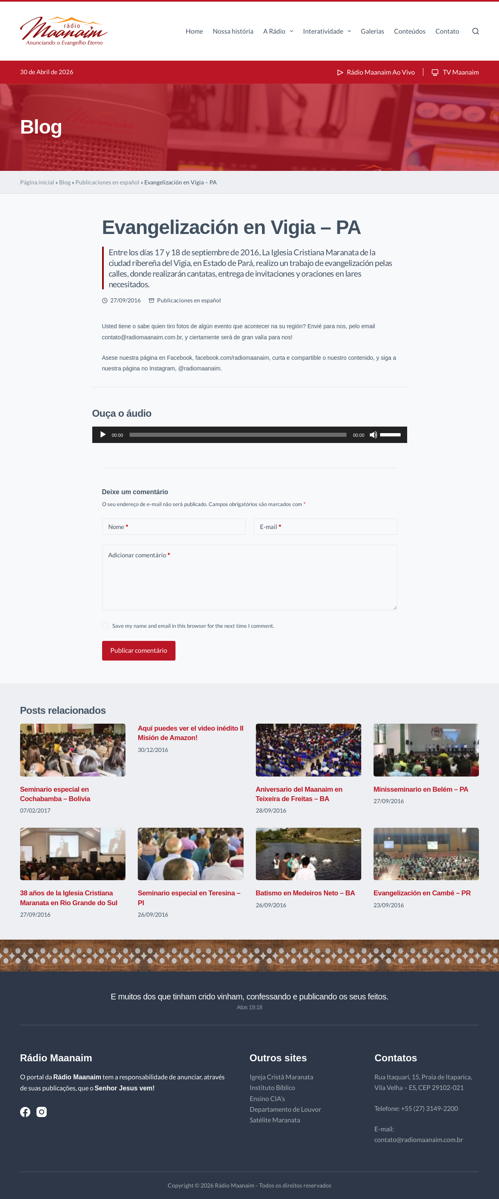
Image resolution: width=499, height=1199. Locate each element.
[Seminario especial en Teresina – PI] (190, 854)
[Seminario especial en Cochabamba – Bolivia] (72, 750)
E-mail (270, 527)
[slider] (238, 435)
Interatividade (328, 31)
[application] (249, 435)
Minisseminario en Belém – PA (424, 789)
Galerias (372, 31)
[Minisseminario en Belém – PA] (426, 750)
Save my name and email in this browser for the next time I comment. (193, 625)
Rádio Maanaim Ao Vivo (375, 72)
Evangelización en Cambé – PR (426, 893)
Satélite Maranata (275, 1120)
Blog (65, 182)
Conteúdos (410, 31)
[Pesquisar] (475, 31)
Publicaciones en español (107, 182)
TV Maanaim (454, 72)
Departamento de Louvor (285, 1109)
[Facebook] (25, 1112)
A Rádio (279, 31)
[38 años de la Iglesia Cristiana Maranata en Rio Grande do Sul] (72, 854)
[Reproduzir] (103, 435)
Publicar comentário (138, 650)
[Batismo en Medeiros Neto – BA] (308, 854)
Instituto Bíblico (272, 1087)
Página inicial (37, 182)
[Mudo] (373, 435)
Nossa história (233, 31)
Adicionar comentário (139, 555)
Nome (118, 527)
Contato (447, 31)
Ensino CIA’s (267, 1098)
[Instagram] (41, 1112)
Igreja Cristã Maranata (281, 1077)
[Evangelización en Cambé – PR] (426, 854)
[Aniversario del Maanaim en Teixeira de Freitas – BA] (308, 750)
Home (194, 31)
